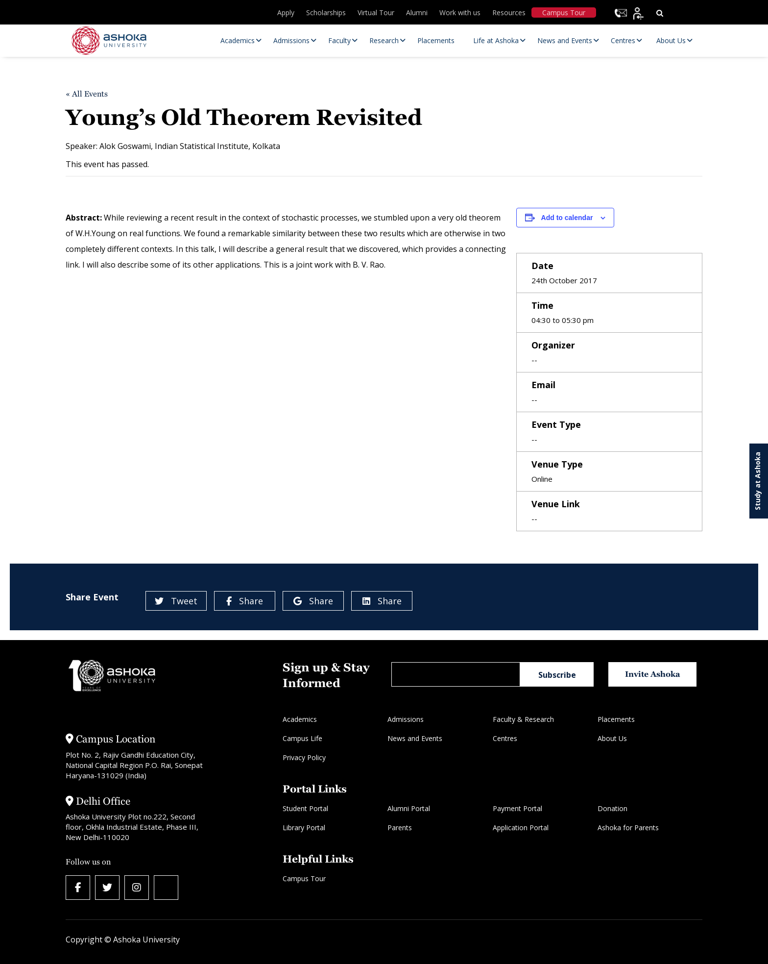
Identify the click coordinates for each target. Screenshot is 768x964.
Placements (616, 719)
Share (244, 601)
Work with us (459, 12)
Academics (300, 719)
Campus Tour (563, 12)
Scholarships (326, 12)
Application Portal (521, 827)
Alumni (417, 12)
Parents (399, 827)
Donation (612, 808)
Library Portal (304, 827)
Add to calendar (567, 218)
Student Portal (305, 808)
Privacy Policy (304, 757)
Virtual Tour (376, 12)
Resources (509, 12)
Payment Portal (517, 808)
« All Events (87, 94)
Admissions (405, 719)
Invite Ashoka (652, 674)
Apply (285, 12)
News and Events (414, 738)
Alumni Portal (408, 808)
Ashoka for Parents (628, 827)
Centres (505, 738)
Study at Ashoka (757, 481)
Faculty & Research (523, 719)
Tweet (176, 601)
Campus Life (302, 738)
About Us (612, 738)
